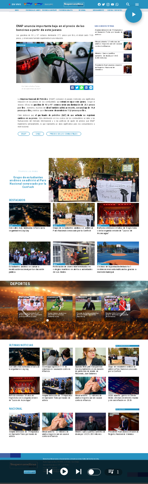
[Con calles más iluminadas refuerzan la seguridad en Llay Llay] (30, 231)
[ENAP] (24, 134)
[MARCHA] (74, 226)
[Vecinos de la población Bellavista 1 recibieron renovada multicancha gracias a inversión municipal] (118, 270)
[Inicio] (17, 10)
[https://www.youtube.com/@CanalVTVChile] (112, 7)
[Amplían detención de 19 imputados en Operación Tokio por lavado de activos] (108, 34)
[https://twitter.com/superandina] (103, 7)
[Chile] (38, 134)
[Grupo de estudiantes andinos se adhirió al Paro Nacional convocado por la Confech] (74, 231)
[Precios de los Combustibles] (63, 134)
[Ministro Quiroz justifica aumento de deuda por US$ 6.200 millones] (108, 57)
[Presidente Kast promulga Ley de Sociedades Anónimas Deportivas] (88, 315)
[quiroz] (128, 61)
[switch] (94, 472)
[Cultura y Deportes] (115, 10)
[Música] (30, 345)
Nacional (81, 297)
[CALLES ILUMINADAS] (30, 226)
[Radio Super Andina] (128, 7)
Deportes (24, 297)
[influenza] (57, 430)
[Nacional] (30, 45)
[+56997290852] (117, 7)
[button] (24, 134)
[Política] (128, 346)
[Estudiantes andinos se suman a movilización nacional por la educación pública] (30, 270)
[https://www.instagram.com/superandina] (107, 7)
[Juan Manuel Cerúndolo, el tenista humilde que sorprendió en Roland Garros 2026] (30, 315)
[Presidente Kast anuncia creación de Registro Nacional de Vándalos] (108, 69)
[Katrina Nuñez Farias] (37, 86)
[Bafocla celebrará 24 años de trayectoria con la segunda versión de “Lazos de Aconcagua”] (118, 231)
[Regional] (82, 10)
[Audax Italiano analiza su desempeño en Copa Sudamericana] (59, 315)
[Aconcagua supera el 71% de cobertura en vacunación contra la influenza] (57, 370)
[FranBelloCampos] (90, 365)
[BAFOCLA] (118, 226)
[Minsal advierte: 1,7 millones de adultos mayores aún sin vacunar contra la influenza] (108, 46)
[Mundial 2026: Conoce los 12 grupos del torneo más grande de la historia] (117, 315)
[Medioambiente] (98, 10)
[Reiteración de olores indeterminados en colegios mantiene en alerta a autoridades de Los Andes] (74, 270)
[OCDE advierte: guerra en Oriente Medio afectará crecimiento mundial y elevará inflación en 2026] (123, 399)
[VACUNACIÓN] (57, 365)
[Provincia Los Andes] (33, 10)
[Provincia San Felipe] (49, 10)
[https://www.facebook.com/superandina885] (99, 7)
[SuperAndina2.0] (74, 7)
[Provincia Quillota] (66, 10)
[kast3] (123, 430)
